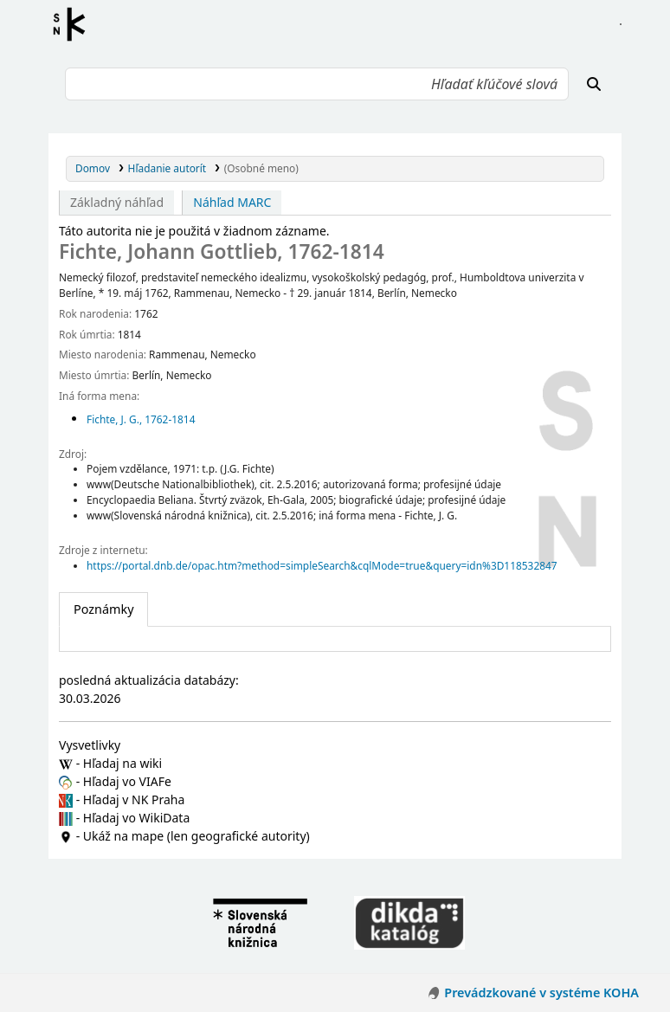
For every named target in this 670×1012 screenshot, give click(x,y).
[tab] (103, 609)
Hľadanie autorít (167, 168)
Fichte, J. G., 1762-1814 (141, 419)
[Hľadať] (594, 84)
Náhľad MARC (232, 202)
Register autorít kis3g (74, 24)
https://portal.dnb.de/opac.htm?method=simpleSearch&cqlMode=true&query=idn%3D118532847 (322, 565)
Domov (92, 168)
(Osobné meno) (261, 168)
